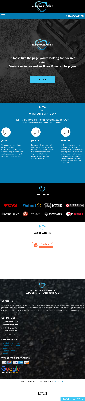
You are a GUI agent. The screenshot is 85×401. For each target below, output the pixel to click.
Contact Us (42, 79)
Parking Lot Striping (11, 348)
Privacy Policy (59, 382)
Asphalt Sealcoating (11, 343)
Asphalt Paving (9, 351)
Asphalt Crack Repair (11, 346)
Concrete (7, 353)
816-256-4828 (75, 16)
